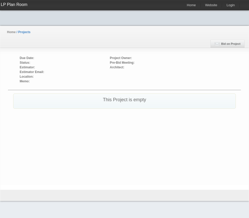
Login (230, 5)
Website (211, 5)
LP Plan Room (14, 4)
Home (191, 5)
